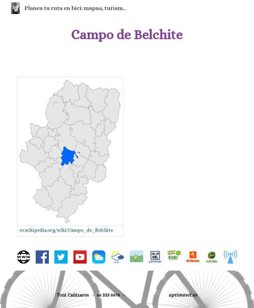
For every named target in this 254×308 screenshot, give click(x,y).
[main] (126, 34)
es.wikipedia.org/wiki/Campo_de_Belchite (66, 230)
